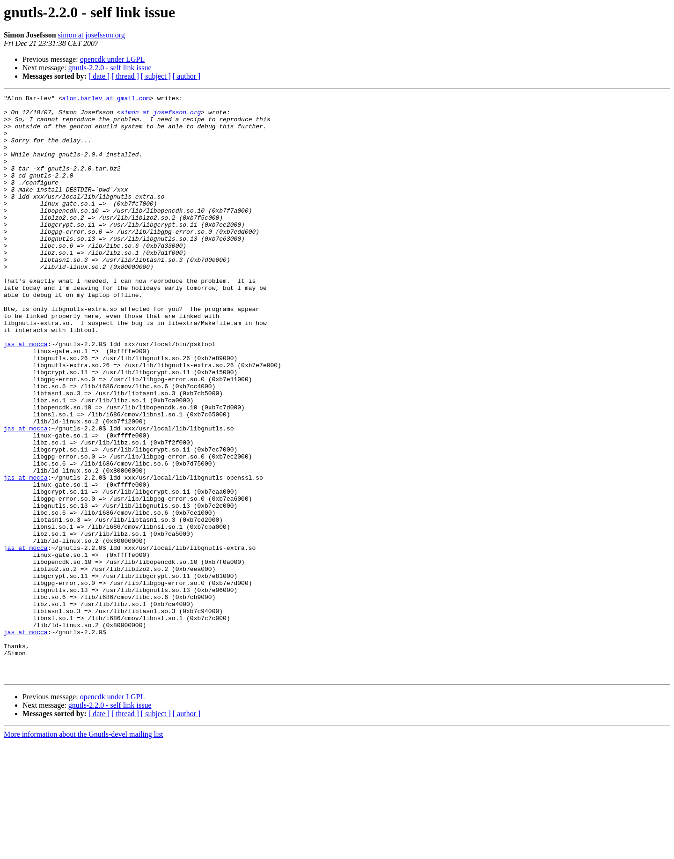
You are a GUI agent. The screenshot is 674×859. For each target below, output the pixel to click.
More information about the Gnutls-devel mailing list (83, 851)
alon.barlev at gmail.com (106, 99)
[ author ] (187, 76)
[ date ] (99, 76)
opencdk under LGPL (112, 59)
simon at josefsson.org (91, 35)
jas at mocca (26, 394)
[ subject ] (156, 76)
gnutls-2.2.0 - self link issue (110, 68)
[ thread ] (125, 76)
